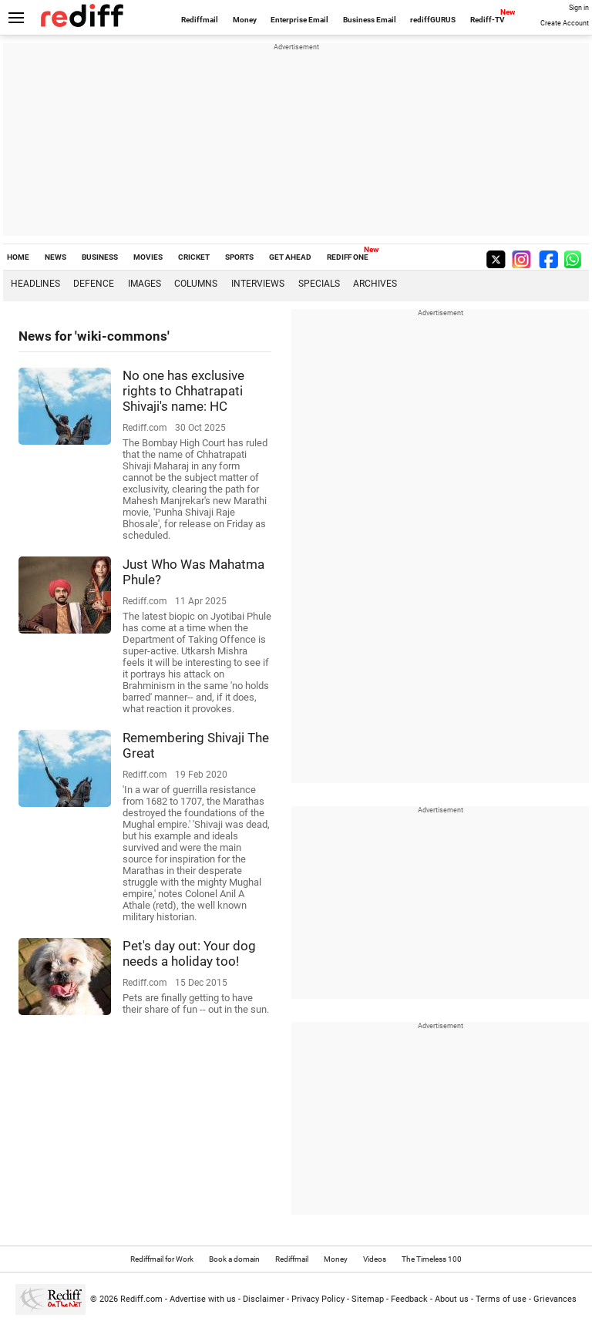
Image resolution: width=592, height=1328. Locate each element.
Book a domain (234, 1259)
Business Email (369, 20)
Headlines (35, 283)
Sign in (579, 8)
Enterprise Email (299, 20)
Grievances (555, 1299)
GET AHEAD (290, 257)
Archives (375, 283)
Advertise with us (203, 1299)
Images (144, 283)
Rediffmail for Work (161, 1259)
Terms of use (501, 1299)
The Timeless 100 (432, 1259)
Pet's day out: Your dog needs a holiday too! (189, 953)
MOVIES (148, 257)
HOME (18, 257)
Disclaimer (263, 1299)
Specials (319, 283)
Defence (93, 283)
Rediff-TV (487, 20)
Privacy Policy (318, 1299)
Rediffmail (199, 20)
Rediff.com (141, 1299)
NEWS (55, 257)
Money (245, 20)
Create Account (564, 23)
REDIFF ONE (347, 257)
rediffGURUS (433, 20)
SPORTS (239, 257)
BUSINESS (100, 257)
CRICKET (194, 257)
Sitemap (368, 1299)
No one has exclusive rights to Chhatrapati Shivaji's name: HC (183, 391)
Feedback (409, 1299)
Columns (195, 283)
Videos (374, 1259)
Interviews (257, 283)
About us (452, 1299)
